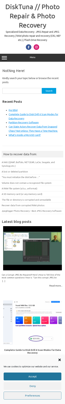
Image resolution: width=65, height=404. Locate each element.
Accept (32, 376)
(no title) (13, 110)
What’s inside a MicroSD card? (25, 135)
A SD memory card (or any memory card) (22, 194)
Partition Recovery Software (24, 122)
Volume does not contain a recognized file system (26, 183)
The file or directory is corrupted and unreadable (26, 200)
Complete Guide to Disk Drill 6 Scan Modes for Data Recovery (32, 351)
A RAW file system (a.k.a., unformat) (19, 188)
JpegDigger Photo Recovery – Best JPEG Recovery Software (32, 211)
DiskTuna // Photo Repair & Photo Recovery (32, 16)
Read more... (55, 285)
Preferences (32, 395)
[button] (59, 360)
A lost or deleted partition (15, 171)
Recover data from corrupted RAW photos (23, 205)
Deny (32, 386)
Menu (32, 57)
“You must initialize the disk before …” (21, 177)
